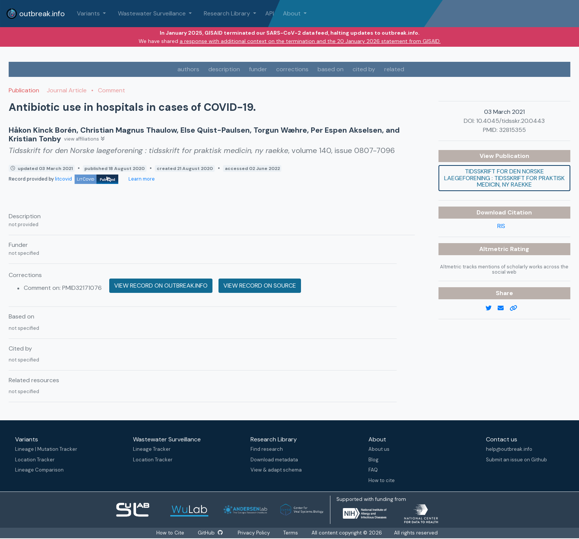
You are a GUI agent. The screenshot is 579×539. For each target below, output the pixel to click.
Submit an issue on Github (516, 459)
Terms (292, 533)
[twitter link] (492, 308)
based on (331, 69)
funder (258, 69)
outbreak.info (35, 13)
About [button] (292, 13)
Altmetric (494, 249)
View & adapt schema (276, 470)
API (269, 13)
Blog (373, 459)
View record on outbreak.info (161, 285)
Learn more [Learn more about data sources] (141, 179)
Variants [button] (89, 13)
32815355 (512, 130)
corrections (292, 69)
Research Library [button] (228, 13)
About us (379, 449)
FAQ (373, 470)
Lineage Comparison (39, 470)
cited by (364, 69)
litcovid (86, 179)
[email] (504, 308)
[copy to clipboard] (516, 308)
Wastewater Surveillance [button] (152, 13)
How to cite (381, 480)
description (224, 69)
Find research (267, 449)
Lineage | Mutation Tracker (46, 449)
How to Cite (170, 533)
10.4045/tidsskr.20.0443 (510, 121)
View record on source (259, 285)
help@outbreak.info (509, 449)
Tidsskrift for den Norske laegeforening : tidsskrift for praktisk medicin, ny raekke (504, 177)
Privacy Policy (255, 533)
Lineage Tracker (152, 449)
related (394, 69)
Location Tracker (35, 459)
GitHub (211, 533)
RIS (501, 226)
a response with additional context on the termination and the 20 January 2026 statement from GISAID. (310, 41)
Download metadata (274, 459)
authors (188, 69)
